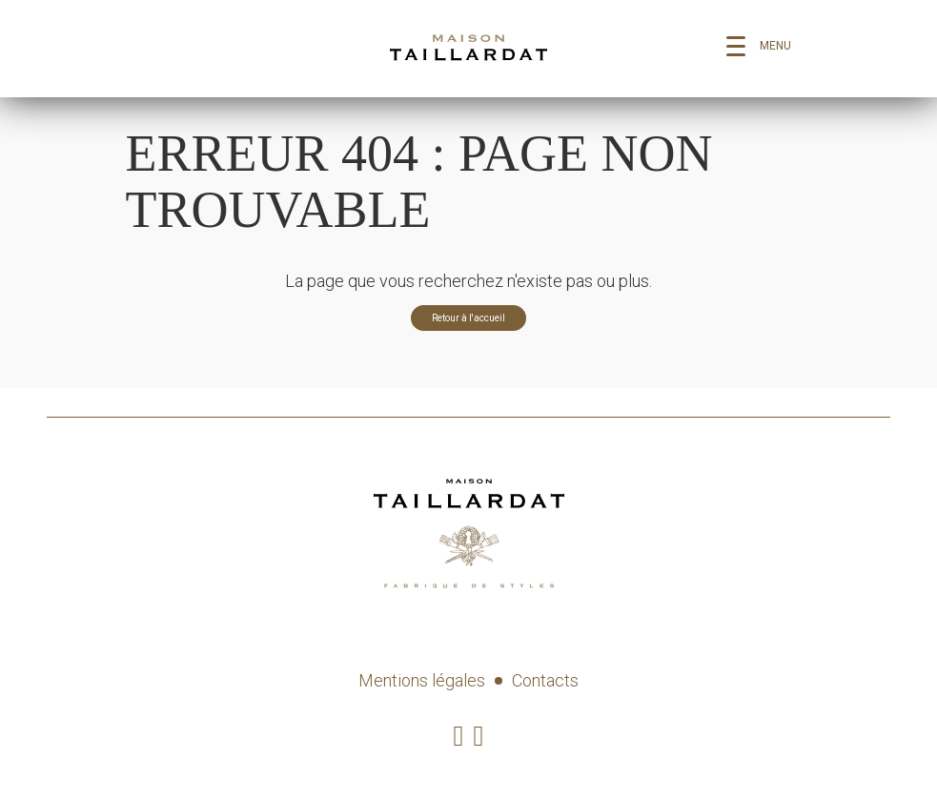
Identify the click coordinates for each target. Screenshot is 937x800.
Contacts (545, 680)
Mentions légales (421, 680)
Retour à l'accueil (468, 318)
